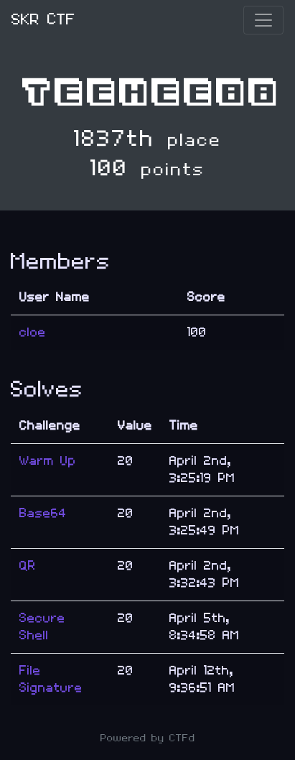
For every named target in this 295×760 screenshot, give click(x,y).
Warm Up (47, 461)
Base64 (43, 513)
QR (27, 566)
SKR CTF (43, 19)
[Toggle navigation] (263, 20)
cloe (32, 332)
